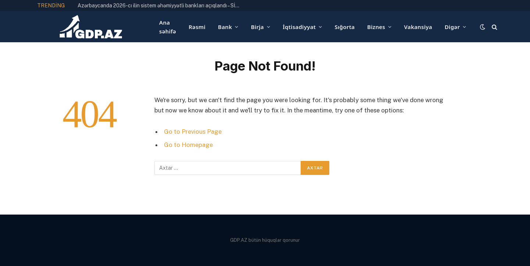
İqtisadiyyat (299, 26)
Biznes (376, 26)
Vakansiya (418, 26)
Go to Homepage (188, 144)
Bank (225, 26)
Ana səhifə (167, 27)
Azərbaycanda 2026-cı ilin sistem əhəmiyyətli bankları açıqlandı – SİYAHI (160, 5)
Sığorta (344, 26)
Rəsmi (197, 26)
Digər (452, 26)
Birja (257, 26)
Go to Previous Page (193, 131)
